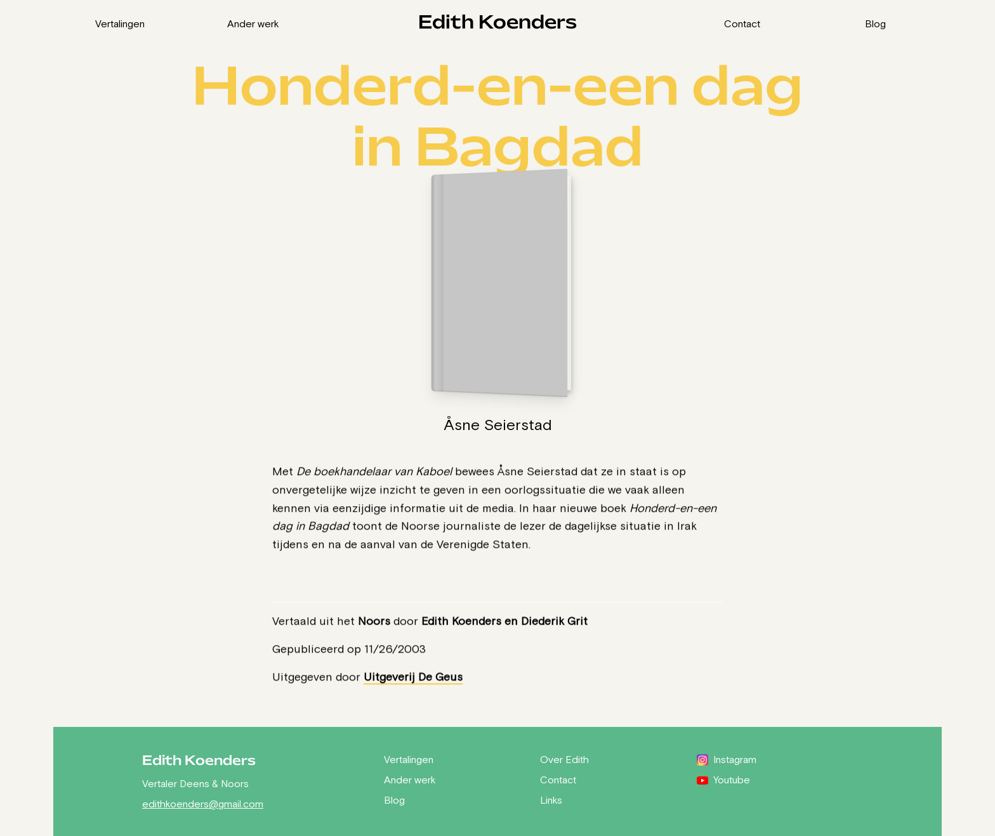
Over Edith (564, 759)
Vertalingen (120, 23)
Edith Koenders (497, 23)
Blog (875, 23)
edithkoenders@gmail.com (202, 803)
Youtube (723, 779)
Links (551, 800)
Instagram (726, 759)
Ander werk (253, 23)
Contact (742, 23)
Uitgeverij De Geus (413, 676)
